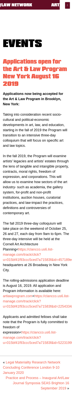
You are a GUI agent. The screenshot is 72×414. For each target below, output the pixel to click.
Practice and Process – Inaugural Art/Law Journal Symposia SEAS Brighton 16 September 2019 (37, 383)
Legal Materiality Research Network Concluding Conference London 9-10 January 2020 (31, 367)
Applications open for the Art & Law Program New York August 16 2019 (35, 72)
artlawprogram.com (17, 296)
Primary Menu (67, 5)
